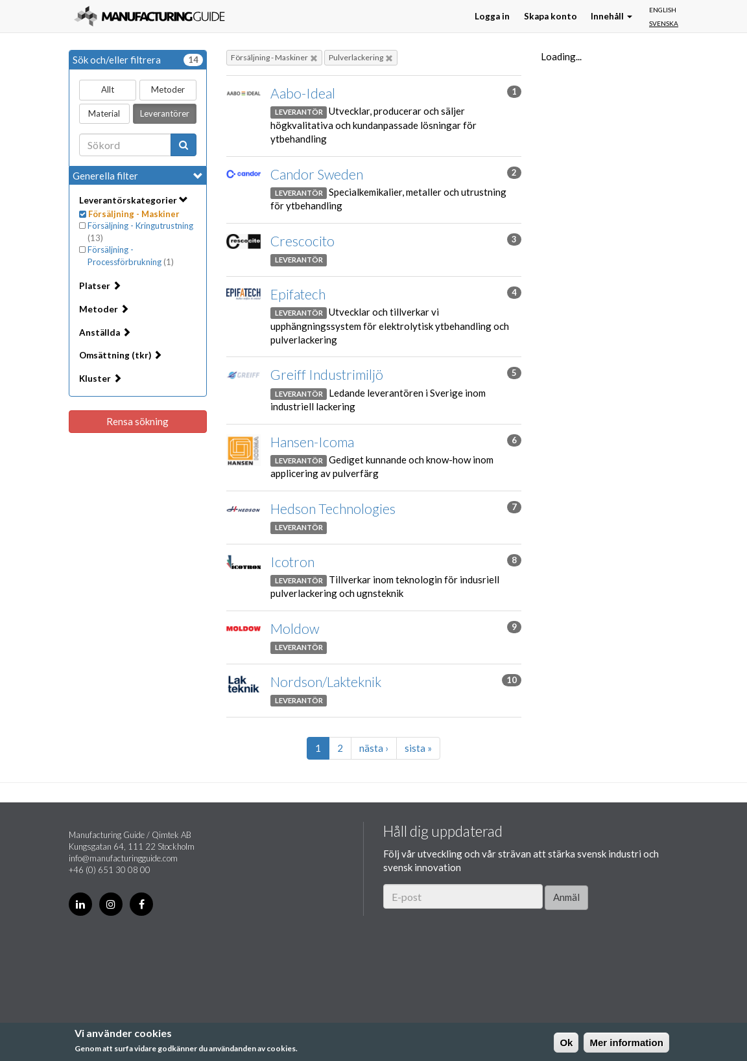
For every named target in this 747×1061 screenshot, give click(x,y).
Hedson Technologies (333, 508)
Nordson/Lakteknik (325, 681)
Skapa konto (550, 16)
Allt (107, 89)
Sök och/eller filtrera (138, 60)
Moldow (294, 628)
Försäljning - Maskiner (274, 57)
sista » (418, 748)
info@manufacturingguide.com (123, 858)
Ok (566, 1042)
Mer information (626, 1042)
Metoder (168, 89)
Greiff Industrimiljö (326, 374)
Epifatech (298, 294)
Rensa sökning (137, 421)
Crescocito (302, 241)
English (662, 10)
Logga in (492, 16)
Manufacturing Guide (149, 16)
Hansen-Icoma (312, 442)
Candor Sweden (316, 174)
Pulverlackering (361, 57)
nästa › (373, 748)
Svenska (663, 23)
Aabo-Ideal (302, 93)
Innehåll (611, 16)
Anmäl (566, 897)
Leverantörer (164, 113)
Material (104, 113)
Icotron (292, 562)
